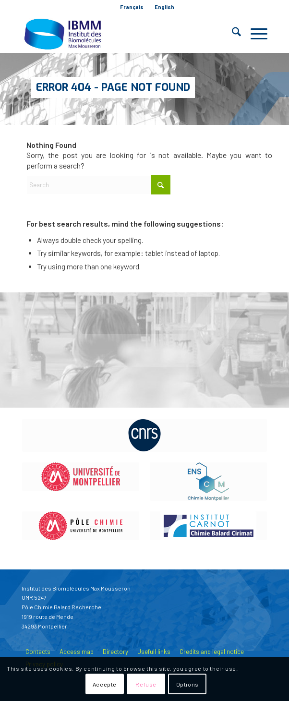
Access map (77, 651)
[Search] (231, 33)
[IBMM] (120, 33)
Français (132, 7)
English (164, 7)
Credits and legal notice (212, 651)
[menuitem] (132, 7)
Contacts (37, 651)
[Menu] (254, 33)
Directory (115, 651)
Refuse (146, 684)
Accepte (105, 684)
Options (187, 684)
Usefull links (153, 651)
